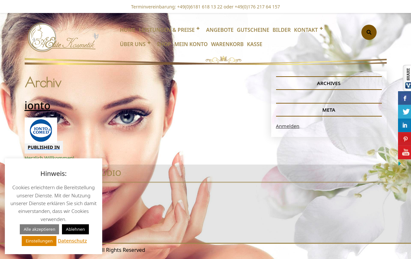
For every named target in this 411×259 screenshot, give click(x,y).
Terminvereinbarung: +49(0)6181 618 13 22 (177, 7)
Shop (164, 44)
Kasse (254, 44)
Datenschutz (72, 240)
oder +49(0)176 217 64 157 (251, 7)
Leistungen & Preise (167, 29)
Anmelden (287, 126)
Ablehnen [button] (75, 229)
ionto (38, 105)
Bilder (281, 29)
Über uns (133, 44)
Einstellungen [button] (39, 241)
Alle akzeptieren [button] (39, 229)
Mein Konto (191, 44)
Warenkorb (227, 44)
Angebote (220, 29)
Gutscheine (253, 29)
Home (128, 29)
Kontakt (306, 29)
